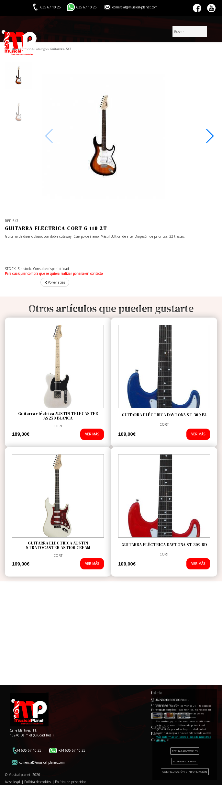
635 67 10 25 (86, 7)
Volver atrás (55, 282)
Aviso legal (12, 781)
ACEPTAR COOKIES (184, 761)
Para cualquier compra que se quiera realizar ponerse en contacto (54, 273)
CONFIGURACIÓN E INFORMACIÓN (184, 771)
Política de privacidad (70, 781)
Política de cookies (37, 781)
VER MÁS (92, 434)
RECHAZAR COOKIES (185, 751)
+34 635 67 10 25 (28, 750)
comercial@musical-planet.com (135, 7)
